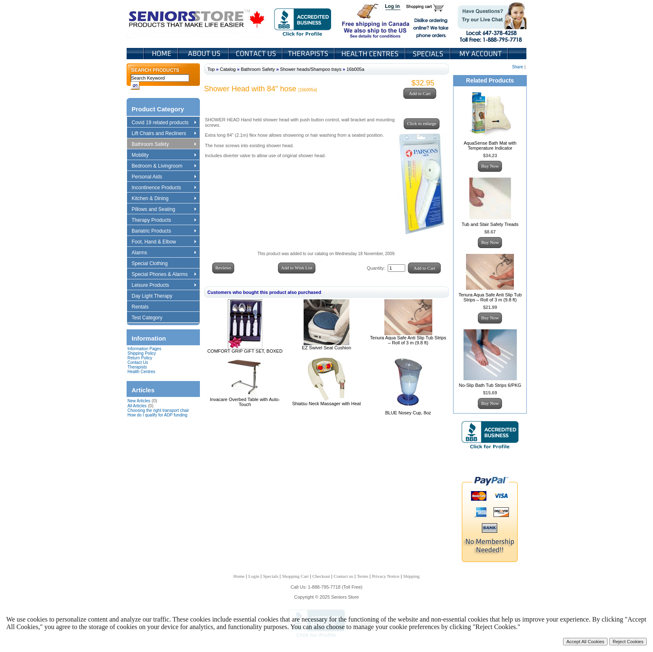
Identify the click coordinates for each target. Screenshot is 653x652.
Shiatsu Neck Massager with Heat (326, 403)
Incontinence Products (163, 188)
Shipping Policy (141, 353)
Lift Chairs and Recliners (163, 133)
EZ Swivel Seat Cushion (326, 347)
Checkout (321, 576)
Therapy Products (163, 220)
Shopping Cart (428, 7)
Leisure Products (163, 285)
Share (517, 67)
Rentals (144, 307)
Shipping (411, 576)
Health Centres (141, 371)
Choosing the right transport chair (158, 410)
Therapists (309, 53)
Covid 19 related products (164, 123)
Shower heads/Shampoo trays (310, 69)
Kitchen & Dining (163, 199)
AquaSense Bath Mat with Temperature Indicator (490, 145)
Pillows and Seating (163, 209)
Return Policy (139, 358)
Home (161, 53)
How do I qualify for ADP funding (157, 415)
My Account (479, 53)
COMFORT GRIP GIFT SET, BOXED (245, 351)
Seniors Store (197, 20)
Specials (428, 53)
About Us (204, 53)
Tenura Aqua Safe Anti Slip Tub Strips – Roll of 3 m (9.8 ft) (408, 340)
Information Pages (144, 348)
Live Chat (489, 20)
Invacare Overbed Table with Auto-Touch (245, 402)
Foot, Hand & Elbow (163, 242)
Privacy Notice (385, 576)
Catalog (228, 69)
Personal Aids (163, 177)
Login (393, 7)
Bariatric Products (163, 231)
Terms (362, 576)
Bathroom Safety (163, 144)
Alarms (163, 253)
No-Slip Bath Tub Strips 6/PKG (490, 385)
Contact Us (256, 53)
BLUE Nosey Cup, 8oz (408, 412)
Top (211, 69)
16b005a (355, 69)
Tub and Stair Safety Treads (489, 224)
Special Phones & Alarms (164, 274)
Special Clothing (153, 264)
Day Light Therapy (156, 296)
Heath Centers (370, 53)
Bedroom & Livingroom (163, 166)
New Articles (138, 401)
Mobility (163, 155)
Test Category (151, 318)
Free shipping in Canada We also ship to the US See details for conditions (359, 20)
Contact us (343, 576)
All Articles (137, 406)
